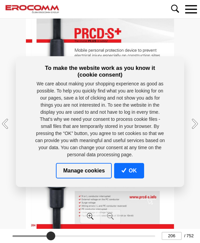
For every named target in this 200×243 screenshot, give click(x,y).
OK (129, 170)
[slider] (50, 236)
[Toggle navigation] (191, 9)
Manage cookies (84, 170)
